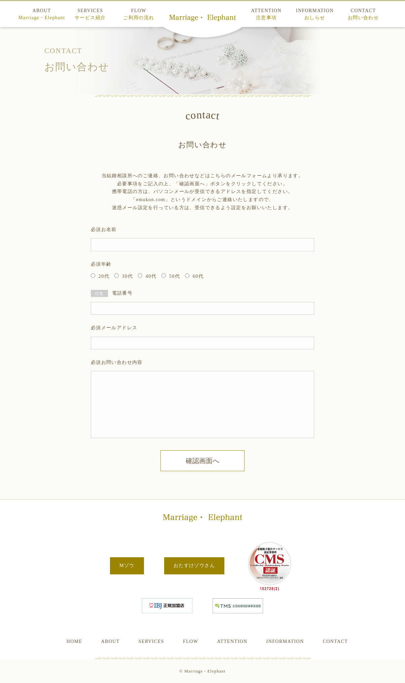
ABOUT (42, 14)
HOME (74, 641)
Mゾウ (127, 565)
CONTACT (363, 14)
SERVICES (90, 14)
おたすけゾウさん (194, 565)
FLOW (138, 14)
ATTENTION (266, 14)
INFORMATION (315, 14)
